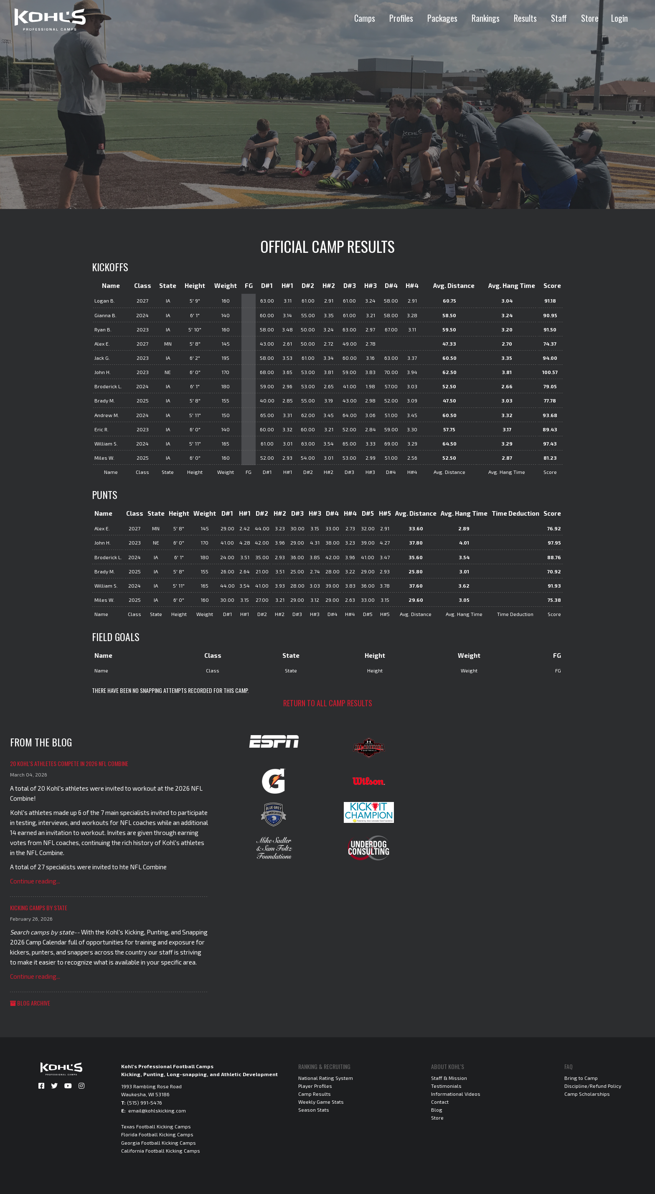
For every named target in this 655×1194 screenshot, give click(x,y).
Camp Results (314, 1094)
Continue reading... (35, 881)
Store (590, 18)
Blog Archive (30, 1002)
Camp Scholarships (587, 1094)
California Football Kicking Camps (160, 1150)
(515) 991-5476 (144, 1102)
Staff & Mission (449, 1078)
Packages (442, 18)
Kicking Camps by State (38, 907)
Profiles (401, 18)
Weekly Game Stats (321, 1102)
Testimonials (446, 1086)
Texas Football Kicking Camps (156, 1126)
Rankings (486, 18)
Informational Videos (455, 1094)
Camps (364, 18)
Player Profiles (315, 1086)
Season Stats (313, 1110)
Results (525, 18)
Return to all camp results (327, 703)
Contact (440, 1102)
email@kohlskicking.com (157, 1110)
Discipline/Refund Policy (592, 1086)
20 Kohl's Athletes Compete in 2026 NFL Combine (69, 763)
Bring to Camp (581, 1078)
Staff (559, 18)
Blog (436, 1110)
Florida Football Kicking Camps (157, 1134)
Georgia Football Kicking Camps (158, 1143)
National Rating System (325, 1078)
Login (619, 18)
